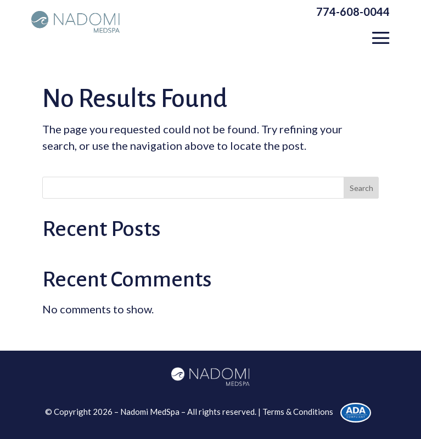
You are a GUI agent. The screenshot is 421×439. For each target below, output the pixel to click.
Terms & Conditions (297, 412)
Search (361, 188)
